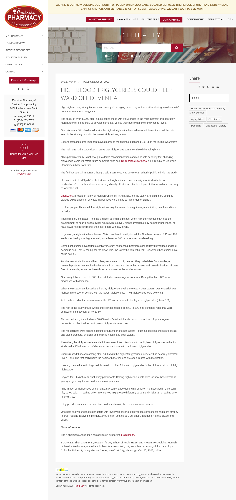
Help (135, 19)
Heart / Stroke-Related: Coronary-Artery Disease (207, 110)
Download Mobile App (24, 80)
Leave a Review (15, 43)
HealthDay (79, 485)
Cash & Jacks (14, 64)
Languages (123, 19)
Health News (115, 56)
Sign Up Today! (216, 19)
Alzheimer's (214, 119)
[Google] (23, 89)
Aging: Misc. (197, 119)
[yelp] (28, 89)
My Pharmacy (14, 36)
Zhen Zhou (67, 195)
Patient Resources (18, 50)
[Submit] (177, 48)
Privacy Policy (24, 174)
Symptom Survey (16, 57)
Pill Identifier (149, 19)
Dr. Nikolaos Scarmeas (134, 161)
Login (230, 19)
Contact (11, 71)
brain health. (128, 434)
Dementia (196, 125)
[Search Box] (136, 48)
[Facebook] (18, 89)
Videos (137, 56)
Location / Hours (195, 19)
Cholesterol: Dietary (216, 125)
